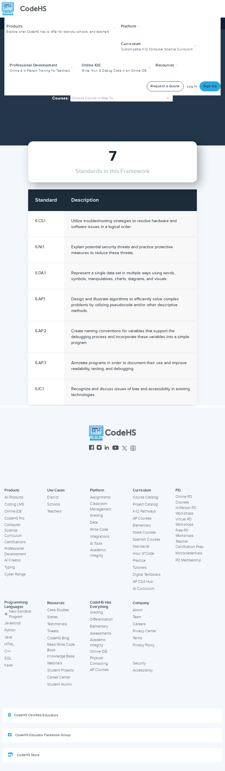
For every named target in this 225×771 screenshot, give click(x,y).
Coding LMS (14, 504)
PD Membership (188, 560)
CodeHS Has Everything (100, 604)
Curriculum (142, 490)
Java (8, 637)
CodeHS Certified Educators (33, 715)
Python (10, 630)
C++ (7, 651)
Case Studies (58, 610)
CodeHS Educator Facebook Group (39, 735)
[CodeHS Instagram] (99, 448)
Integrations (99, 536)
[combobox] (121, 98)
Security (139, 663)
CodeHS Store (24, 755)
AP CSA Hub (143, 581)
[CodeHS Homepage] (26, 9)
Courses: (60, 98)
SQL (8, 658)
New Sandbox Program (17, 614)
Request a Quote (165, 86)
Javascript (12, 623)
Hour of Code (143, 553)
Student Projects (60, 670)
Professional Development (15, 551)
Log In (192, 86)
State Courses (144, 532)
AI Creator (12, 560)
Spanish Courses (146, 539)
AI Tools (96, 543)
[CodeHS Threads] (133, 448)
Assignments (100, 497)
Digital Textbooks (147, 574)
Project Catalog (145, 504)
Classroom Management (100, 506)
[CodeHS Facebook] (91, 448)
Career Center (58, 677)
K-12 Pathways (144, 511)
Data (94, 522)
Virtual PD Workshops (184, 522)
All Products (13, 497)
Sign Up (210, 86)
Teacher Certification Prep (189, 544)
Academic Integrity (98, 553)
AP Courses (142, 518)
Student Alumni (59, 684)
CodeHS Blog (58, 638)
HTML (9, 644)
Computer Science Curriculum (13, 530)
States (52, 617)
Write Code (99, 529)
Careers (139, 624)
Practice (139, 560)
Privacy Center (144, 631)
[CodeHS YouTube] (115, 448)
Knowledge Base (60, 656)
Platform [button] (130, 26)
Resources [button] (167, 65)
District (53, 497)
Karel (8, 665)
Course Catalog (145, 497)
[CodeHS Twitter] (124, 448)
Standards (141, 546)
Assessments (100, 633)
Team (137, 617)
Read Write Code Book (61, 647)
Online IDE (13, 511)
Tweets (53, 631)
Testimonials (57, 624)
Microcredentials (188, 553)
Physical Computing (99, 661)
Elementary (142, 525)
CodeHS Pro (14, 518)
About (137, 610)
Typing (9, 567)
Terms (137, 638)
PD (177, 490)
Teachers (54, 511)
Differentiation (101, 619)
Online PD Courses (183, 499)
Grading (96, 515)
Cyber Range (14, 574)
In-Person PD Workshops (185, 511)
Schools (53, 504)
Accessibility (143, 670)
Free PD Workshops (184, 533)
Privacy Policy (143, 645)
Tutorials (139, 567)
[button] (61, 28)
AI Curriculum (143, 588)
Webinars (54, 663)
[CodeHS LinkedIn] (106, 448)
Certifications (15, 542)
